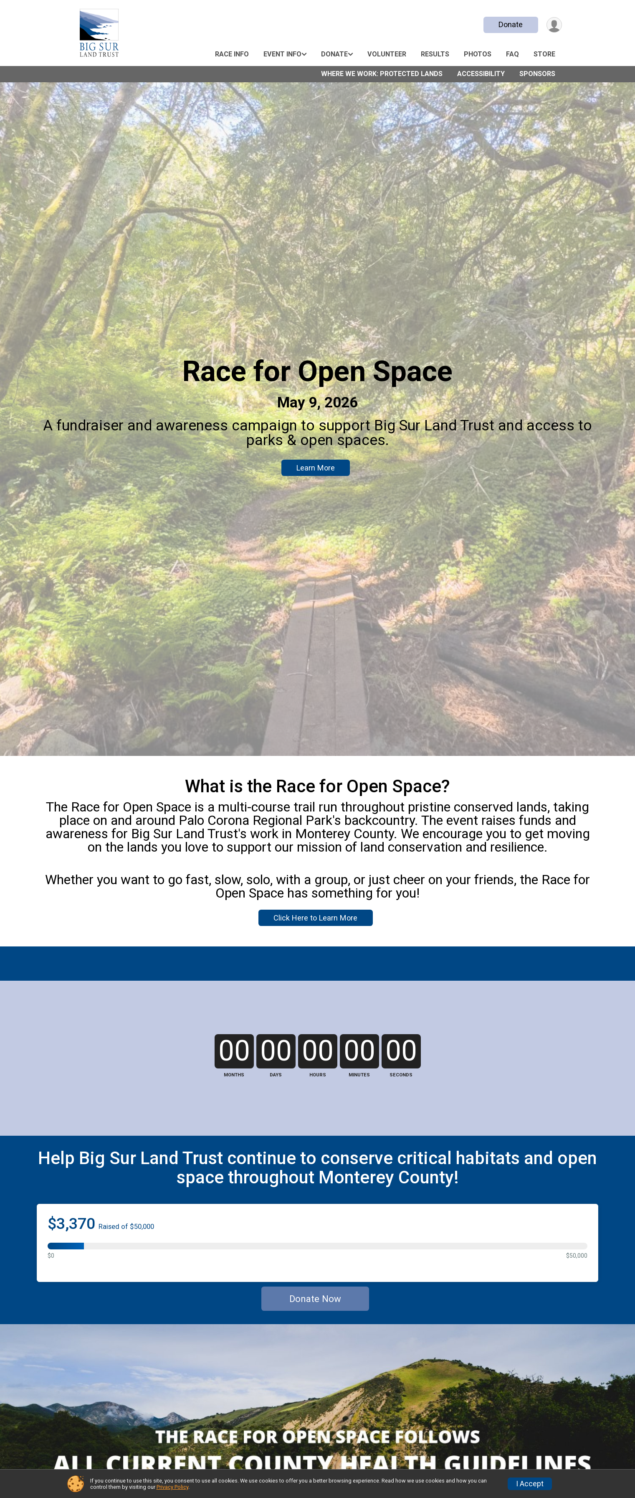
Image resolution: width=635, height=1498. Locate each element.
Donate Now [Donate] (315, 1298)
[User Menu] (554, 25)
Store (544, 54)
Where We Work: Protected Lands (382, 74)
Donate (510, 24)
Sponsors (537, 74)
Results (435, 54)
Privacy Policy (172, 1487)
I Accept (530, 1484)
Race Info (232, 54)
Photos (477, 54)
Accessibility (481, 74)
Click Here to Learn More (315, 917)
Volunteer (386, 54)
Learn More (315, 467)
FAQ (512, 54)
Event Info (282, 54)
